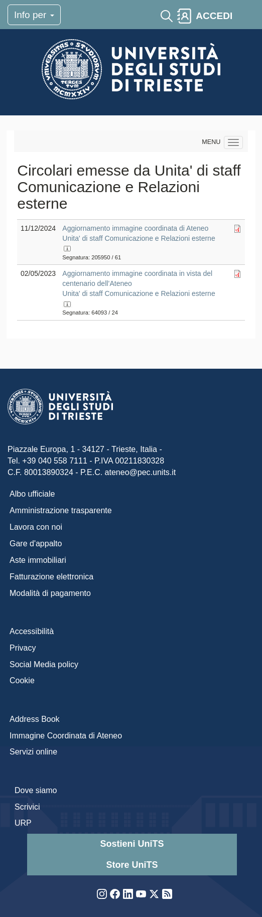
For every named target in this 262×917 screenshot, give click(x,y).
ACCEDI (214, 16)
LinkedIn (128, 893)
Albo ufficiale (32, 494)
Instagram (101, 893)
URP (23, 823)
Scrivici (27, 807)
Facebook (114, 893)
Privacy (23, 648)
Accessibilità (32, 631)
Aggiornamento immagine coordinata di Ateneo (135, 228)
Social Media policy (44, 664)
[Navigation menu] (233, 142)
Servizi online (33, 751)
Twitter (154, 893)
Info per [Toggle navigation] (34, 15)
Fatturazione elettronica (51, 576)
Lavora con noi (36, 527)
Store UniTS (132, 865)
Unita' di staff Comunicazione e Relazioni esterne (138, 238)
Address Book (35, 719)
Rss (167, 893)
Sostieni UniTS (132, 844)
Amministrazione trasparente (61, 510)
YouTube (141, 893)
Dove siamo (36, 790)
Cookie (22, 680)
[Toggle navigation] (245, 16)
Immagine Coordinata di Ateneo (66, 735)
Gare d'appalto (36, 543)
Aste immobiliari (38, 560)
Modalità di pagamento (50, 593)
